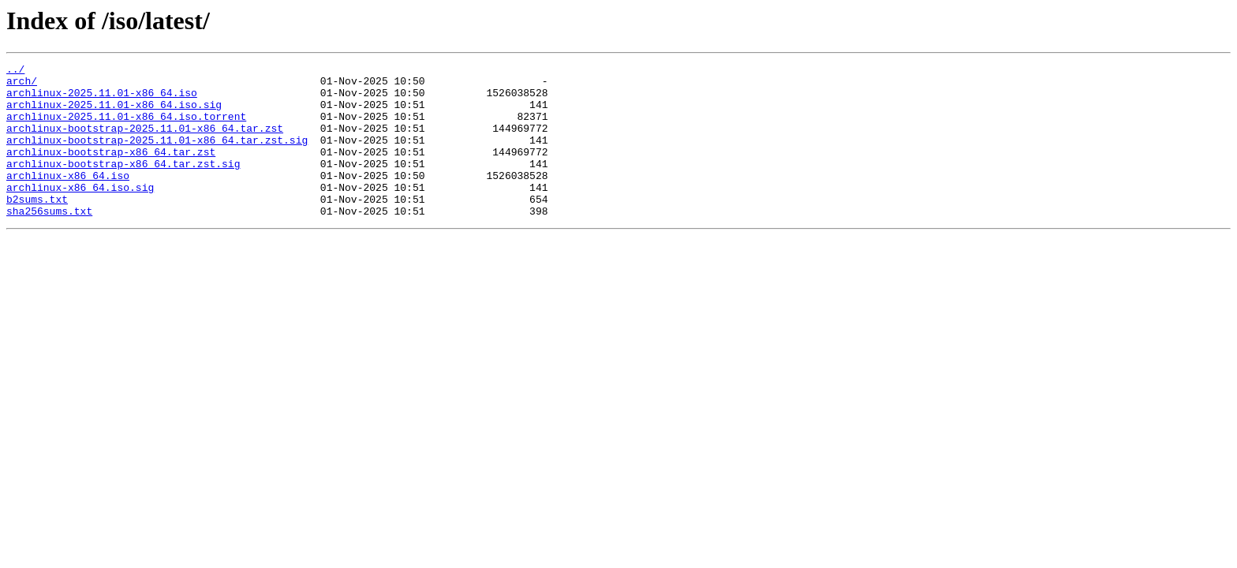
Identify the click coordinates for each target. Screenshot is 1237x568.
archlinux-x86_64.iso (67, 199)
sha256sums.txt (49, 241)
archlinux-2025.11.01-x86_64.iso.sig (114, 113)
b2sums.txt (37, 227)
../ (15, 71)
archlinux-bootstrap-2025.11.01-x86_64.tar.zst (144, 142)
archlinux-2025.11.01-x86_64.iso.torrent (126, 128)
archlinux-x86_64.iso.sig (80, 213)
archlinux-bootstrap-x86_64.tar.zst (110, 170)
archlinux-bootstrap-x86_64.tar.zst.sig (123, 185)
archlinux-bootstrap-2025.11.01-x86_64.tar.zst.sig (157, 156)
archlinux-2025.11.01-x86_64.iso (101, 99)
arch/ (21, 85)
